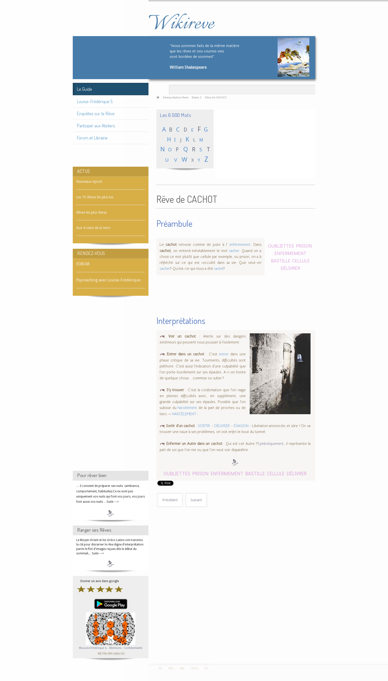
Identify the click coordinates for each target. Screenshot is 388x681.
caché (218, 268)
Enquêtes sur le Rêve (96, 113)
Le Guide (84, 89)
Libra (116, 653)
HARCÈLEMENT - (185, 414)
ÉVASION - (242, 426)
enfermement (239, 244)
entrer (224, 354)
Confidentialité (133, 648)
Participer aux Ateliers (96, 125)
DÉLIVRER (290, 268)
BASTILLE (280, 260)
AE (99, 653)
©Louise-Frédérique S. (93, 648)
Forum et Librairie (92, 137)
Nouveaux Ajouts (89, 181)
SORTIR (204, 426)
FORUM (83, 264)
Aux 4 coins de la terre (93, 228)
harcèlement (187, 408)
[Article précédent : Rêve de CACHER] (170, 500)
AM (110, 653)
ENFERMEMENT (290, 253)
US (122, 653)
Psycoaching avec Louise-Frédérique (108, 280)
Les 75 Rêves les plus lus (94, 197)
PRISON (304, 246)
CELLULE (301, 260)
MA (104, 653)
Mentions (115, 648)
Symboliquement (271, 443)
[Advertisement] (110, 388)
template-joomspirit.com (386, 645)
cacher (234, 251)
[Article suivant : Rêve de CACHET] (196, 500)
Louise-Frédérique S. (95, 101)
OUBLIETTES (281, 246)
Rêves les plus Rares (91, 212)
